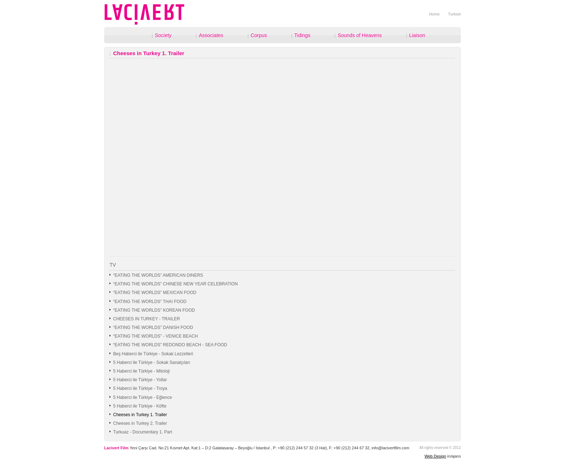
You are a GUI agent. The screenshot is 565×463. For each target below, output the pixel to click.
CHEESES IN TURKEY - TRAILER (146, 318)
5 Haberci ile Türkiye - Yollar (140, 379)
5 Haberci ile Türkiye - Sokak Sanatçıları (151, 362)
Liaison (417, 35)
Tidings (302, 35)
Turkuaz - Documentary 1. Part (142, 432)
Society (163, 35)
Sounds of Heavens (360, 35)
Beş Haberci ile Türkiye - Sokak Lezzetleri (153, 353)
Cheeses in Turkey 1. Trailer (140, 414)
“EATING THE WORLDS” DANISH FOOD (153, 327)
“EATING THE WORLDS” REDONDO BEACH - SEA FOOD (170, 344)
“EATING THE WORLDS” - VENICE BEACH (155, 336)
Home (434, 14)
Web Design (435, 456)
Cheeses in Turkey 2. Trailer (140, 423)
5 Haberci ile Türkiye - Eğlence (142, 397)
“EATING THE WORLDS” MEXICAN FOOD (154, 292)
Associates (211, 35)
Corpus (259, 35)
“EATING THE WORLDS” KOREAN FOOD (154, 310)
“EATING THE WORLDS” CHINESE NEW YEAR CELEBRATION (175, 283)
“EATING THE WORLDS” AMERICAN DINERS (158, 275)
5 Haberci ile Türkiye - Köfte (139, 406)
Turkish (454, 14)
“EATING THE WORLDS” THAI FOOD (149, 301)
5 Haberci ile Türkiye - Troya (140, 388)
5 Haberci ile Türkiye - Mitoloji (141, 371)
